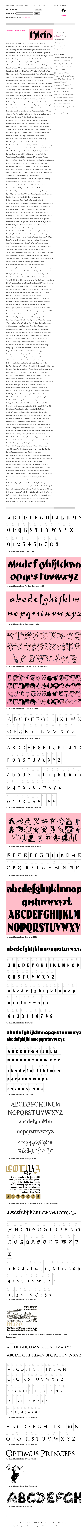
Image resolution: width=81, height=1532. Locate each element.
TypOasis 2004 (59, 33)
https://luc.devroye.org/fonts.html (49, 1526)
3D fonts (59, 70)
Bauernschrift (34, 43)
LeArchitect (40, 265)
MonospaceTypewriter (12, 86)
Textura (67, 85)
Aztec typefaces (67, 107)
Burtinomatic (10, 480)
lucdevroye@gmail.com (13, 1526)
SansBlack (9, 304)
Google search (58, 49)
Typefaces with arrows (66, 79)
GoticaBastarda (38, 332)
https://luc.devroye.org (29, 1526)
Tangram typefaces (68, 94)
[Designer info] (66, 36)
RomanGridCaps (42, 243)
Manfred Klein (10, 43)
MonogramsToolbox (12, 354)
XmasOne (39, 443)
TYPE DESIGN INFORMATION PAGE (16, 6)
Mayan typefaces (59, 110)
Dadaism (70, 67)
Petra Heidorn (21, 440)
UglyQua (38, 437)
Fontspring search (59, 46)
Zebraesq (36, 308)
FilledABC (35, 387)
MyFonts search (59, 40)
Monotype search (59, 43)
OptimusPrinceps (20, 169)
